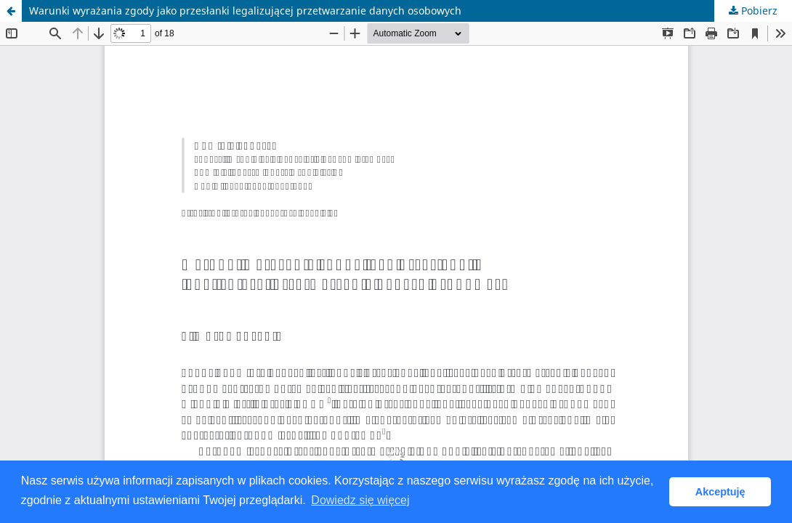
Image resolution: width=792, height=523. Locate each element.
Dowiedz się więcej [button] (360, 500)
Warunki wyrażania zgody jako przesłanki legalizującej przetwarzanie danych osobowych (245, 10)
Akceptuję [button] (720, 492)
